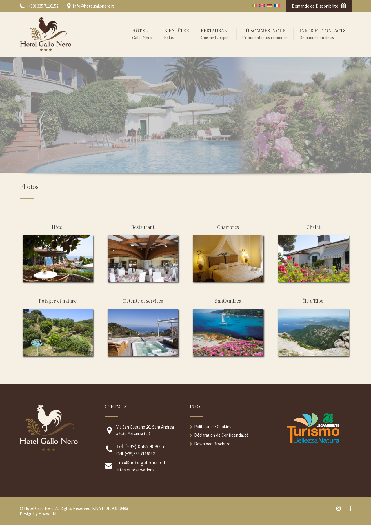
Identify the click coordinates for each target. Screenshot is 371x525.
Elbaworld (47, 513)
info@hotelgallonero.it (141, 462)
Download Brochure (212, 443)
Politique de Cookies (212, 426)
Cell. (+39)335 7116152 (135, 453)
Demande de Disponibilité (319, 6)
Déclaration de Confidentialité (221, 435)
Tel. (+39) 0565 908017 (140, 446)
